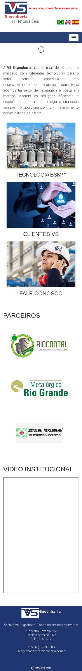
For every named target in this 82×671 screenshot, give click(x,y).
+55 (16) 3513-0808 (24, 21)
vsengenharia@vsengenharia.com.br (41, 651)
